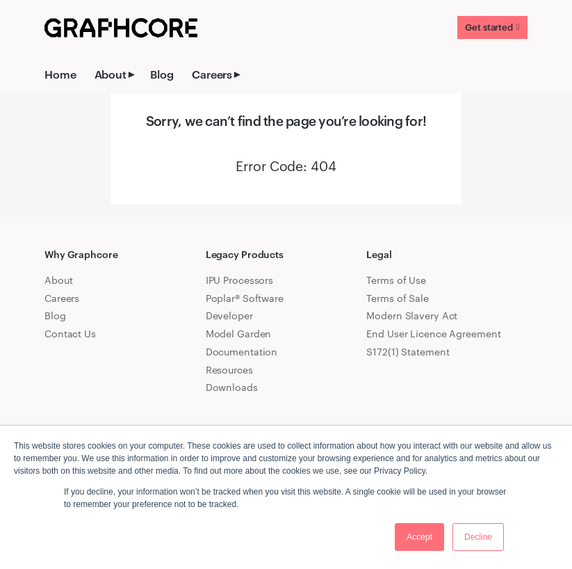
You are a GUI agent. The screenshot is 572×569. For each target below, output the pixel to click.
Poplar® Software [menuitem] (245, 298)
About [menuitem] (110, 74)
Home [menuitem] (60, 74)
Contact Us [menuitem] (70, 333)
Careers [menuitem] (212, 74)
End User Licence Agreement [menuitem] (433, 333)
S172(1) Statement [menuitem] (407, 352)
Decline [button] (478, 537)
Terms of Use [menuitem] (396, 280)
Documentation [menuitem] (242, 352)
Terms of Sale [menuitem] (397, 298)
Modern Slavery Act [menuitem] (411, 315)
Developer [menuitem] (229, 315)
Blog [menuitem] (162, 74)
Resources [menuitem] (229, 370)
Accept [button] (419, 537)
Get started (489, 27)
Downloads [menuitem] (232, 387)
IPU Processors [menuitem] (239, 280)
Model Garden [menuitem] (239, 333)
